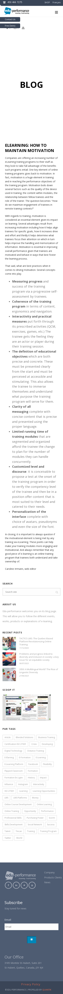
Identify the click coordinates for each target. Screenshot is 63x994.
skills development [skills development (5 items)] (14, 824)
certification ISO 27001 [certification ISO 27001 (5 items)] (15, 744)
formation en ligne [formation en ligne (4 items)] (14, 777)
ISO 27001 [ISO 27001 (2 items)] (9, 791)
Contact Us (10, 19)
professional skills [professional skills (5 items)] (13, 817)
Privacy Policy (30, 984)
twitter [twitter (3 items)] (8, 837)
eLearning (10, 161)
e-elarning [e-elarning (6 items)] (9, 757)
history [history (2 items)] (31, 777)
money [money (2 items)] (35, 797)
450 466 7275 (14, 2)
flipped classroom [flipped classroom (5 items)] (14, 770)
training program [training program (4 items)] (48, 831)
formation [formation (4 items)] (33, 770)
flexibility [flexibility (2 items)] (47, 764)
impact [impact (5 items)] (43, 777)
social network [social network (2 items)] (35, 824)
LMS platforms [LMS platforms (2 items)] (20, 797)
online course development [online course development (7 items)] (18, 804)
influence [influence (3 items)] (9, 784)
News (47, 882)
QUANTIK (46, 989)
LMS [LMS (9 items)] (6, 797)
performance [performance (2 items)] (47, 811)
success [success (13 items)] (50, 824)
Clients (58, 877)
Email (8, 919)
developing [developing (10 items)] (47, 744)
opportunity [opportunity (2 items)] (30, 811)
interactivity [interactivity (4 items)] (38, 784)
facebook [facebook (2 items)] (33, 764)
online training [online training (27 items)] (12, 811)
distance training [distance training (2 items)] (35, 750)
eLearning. (23, 542)
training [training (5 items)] (31, 831)
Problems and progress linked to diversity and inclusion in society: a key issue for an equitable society (39, 656)
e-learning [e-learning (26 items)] (41, 757)
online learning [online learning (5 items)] (44, 804)
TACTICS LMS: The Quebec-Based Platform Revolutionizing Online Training (36, 641)
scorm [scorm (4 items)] (52, 817)
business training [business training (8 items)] (46, 737)
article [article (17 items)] (8, 737)
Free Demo (10, 25)
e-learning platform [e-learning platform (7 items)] (14, 764)
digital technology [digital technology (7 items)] (13, 750)
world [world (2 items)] (19, 837)
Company (49, 872)
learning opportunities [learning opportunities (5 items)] (44, 791)
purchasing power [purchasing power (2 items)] (35, 817)
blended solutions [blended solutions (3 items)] (24, 737)
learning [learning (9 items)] (23, 791)
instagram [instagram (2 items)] (23, 784)
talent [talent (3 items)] (7, 831)
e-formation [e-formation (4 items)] (25, 757)
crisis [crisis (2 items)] (34, 744)
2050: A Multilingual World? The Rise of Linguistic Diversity (38, 671)
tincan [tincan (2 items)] (19, 831)
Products (49, 877)
